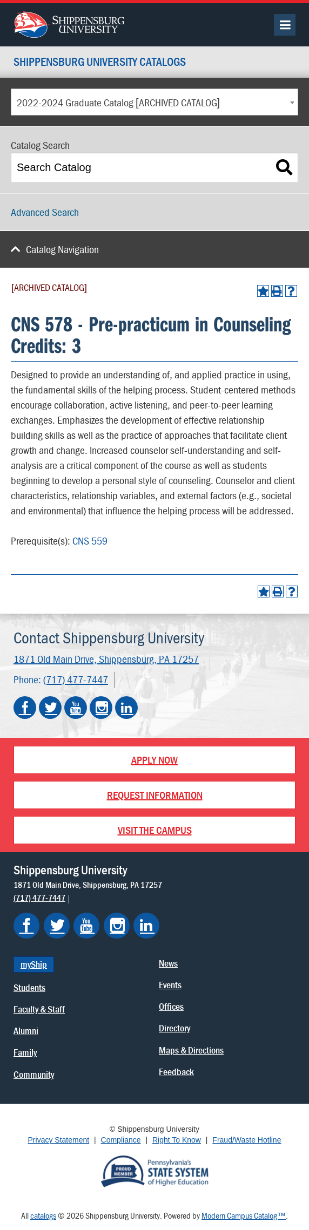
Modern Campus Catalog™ (243, 1215)
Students (29, 987)
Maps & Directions (191, 1050)
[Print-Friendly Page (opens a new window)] (277, 291)
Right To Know (176, 1140)
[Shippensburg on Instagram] (117, 926)
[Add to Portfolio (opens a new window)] (263, 291)
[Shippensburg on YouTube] (86, 926)
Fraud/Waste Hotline (246, 1140)
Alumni (26, 1030)
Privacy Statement (59, 1140)
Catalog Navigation (62, 249)
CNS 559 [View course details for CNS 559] (90, 540)
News (168, 963)
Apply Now (154, 759)
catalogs (43, 1215)
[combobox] (154, 102)
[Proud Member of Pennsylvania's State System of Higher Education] (154, 1170)
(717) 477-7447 (75, 679)
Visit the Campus (155, 830)
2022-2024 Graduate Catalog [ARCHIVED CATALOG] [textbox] (118, 102)
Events (170, 984)
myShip (34, 964)
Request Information (155, 794)
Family (25, 1052)
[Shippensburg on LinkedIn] (146, 926)
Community (34, 1074)
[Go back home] (69, 23)
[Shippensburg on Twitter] (57, 926)
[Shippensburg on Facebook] (26, 926)
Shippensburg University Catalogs (100, 62)
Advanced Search (45, 212)
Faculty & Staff (39, 1009)
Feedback (176, 1071)
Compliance (121, 1140)
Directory (174, 1028)
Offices (171, 1006)
